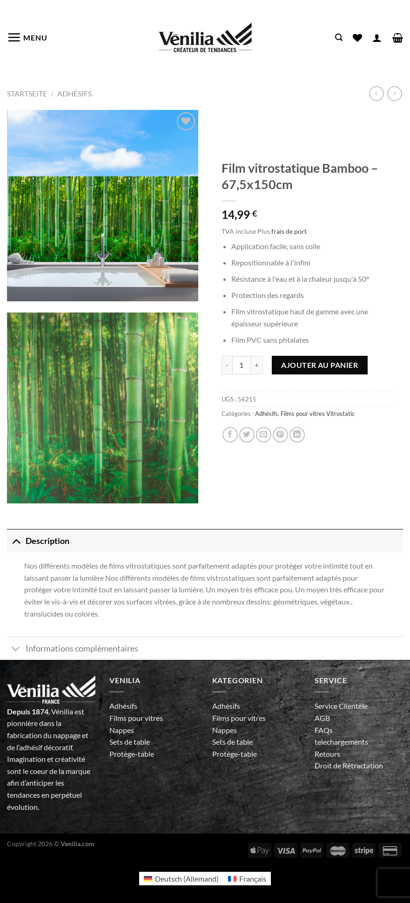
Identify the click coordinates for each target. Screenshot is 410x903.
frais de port (289, 231)
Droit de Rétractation (349, 765)
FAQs (324, 730)
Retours (327, 753)
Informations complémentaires (72, 649)
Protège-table (131, 753)
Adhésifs (74, 93)
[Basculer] (16, 541)
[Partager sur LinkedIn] (297, 434)
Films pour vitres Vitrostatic (318, 413)
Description (38, 541)
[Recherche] (339, 37)
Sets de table (129, 741)
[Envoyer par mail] (263, 434)
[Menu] (27, 37)
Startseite (27, 93)
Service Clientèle (341, 705)
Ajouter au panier (319, 364)
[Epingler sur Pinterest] (280, 434)
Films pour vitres (136, 717)
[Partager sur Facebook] (230, 434)
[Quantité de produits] (241, 365)
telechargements (341, 741)
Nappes (121, 730)
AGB (322, 717)
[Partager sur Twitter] (247, 434)
